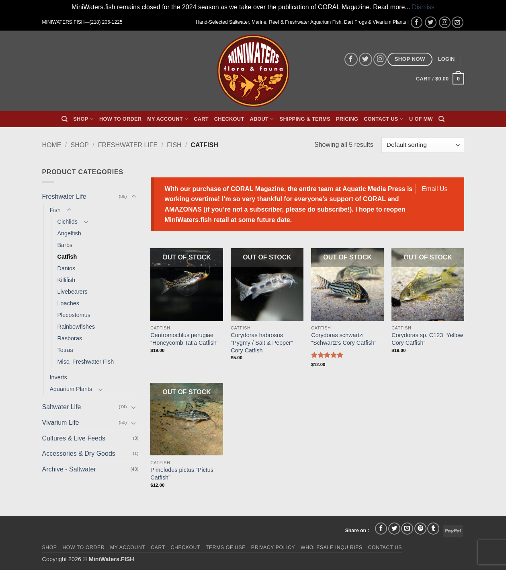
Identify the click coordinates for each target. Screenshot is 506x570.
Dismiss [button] (423, 7)
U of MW (421, 119)
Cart (201, 119)
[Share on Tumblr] (433, 529)
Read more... (391, 7)
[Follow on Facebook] (416, 22)
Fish (174, 145)
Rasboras (69, 338)
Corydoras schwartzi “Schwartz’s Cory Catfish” (343, 339)
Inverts (58, 377)
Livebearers (72, 291)
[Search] (64, 119)
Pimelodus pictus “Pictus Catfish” (181, 474)
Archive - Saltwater (69, 469)
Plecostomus (73, 315)
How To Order (120, 119)
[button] (446, 59)
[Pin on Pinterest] (420, 529)
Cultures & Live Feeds (73, 438)
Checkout (229, 119)
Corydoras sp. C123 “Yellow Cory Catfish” (427, 339)
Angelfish (69, 233)
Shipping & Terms (305, 119)
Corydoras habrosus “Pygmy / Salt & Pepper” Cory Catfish (262, 342)
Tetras (65, 350)
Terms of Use (226, 547)
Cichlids (67, 221)
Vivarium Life (60, 422)
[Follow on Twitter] (430, 22)
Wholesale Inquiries (332, 547)
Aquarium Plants (71, 389)
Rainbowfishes (76, 326)
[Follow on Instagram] (445, 22)
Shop (83, 119)
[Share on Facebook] (381, 529)
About (262, 119)
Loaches (68, 303)
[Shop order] (422, 145)
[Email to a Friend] (407, 529)
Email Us (435, 188)
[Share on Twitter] (394, 529)
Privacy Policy (273, 547)
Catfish (67, 256)
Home (51, 145)
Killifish (66, 280)
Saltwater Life (61, 406)
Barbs (65, 245)
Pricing (347, 119)
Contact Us (384, 119)
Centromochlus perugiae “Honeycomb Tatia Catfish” (184, 339)
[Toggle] (134, 197)
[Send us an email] (457, 22)
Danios (66, 268)
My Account (167, 119)
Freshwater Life (128, 145)
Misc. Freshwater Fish (85, 361)
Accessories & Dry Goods (78, 453)
